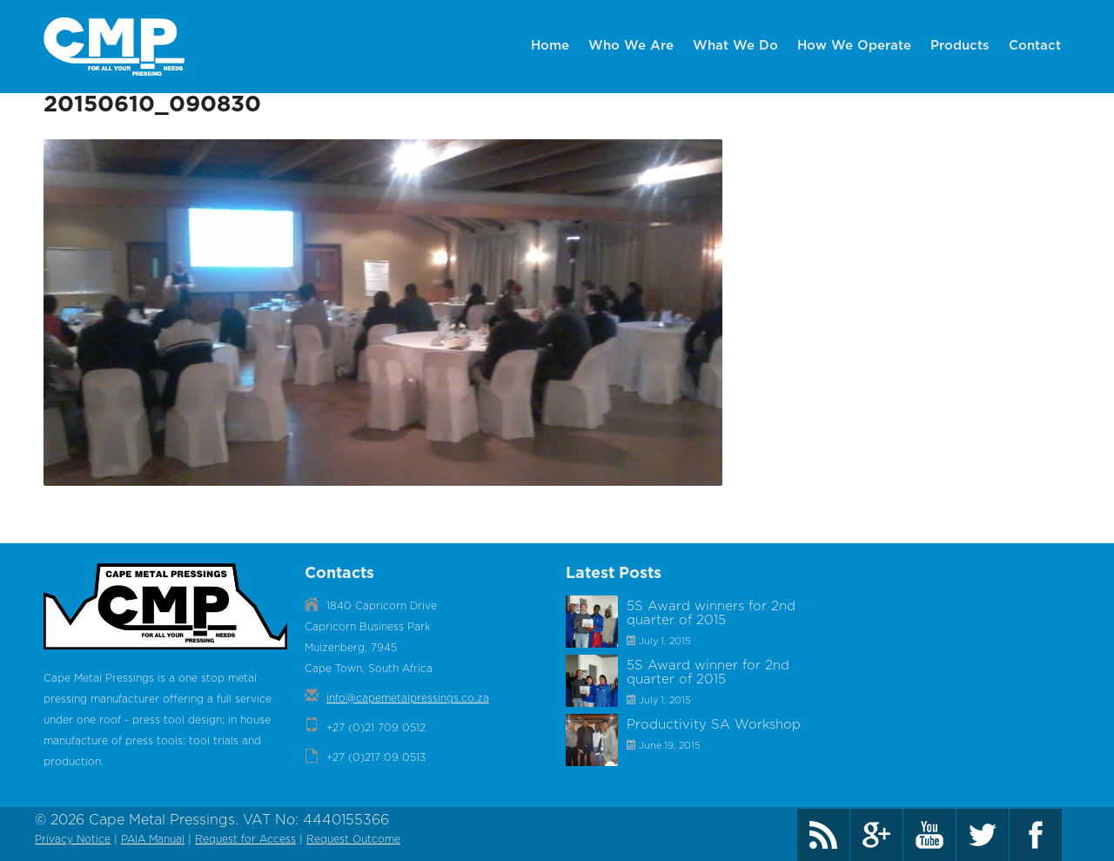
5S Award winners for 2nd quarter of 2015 (711, 615)
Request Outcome (353, 841)
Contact (1035, 45)
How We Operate (854, 45)
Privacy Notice (73, 841)
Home (550, 45)
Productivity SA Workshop (714, 726)
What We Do (735, 45)
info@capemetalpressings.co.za (407, 700)
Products (960, 45)
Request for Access (245, 841)
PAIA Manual (153, 841)
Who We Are (631, 45)
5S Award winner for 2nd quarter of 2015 (708, 674)
